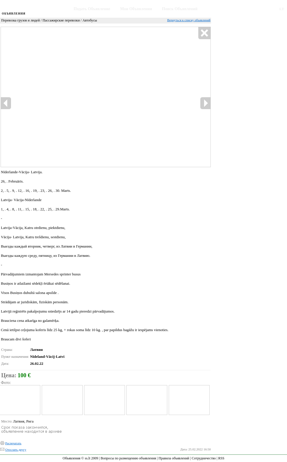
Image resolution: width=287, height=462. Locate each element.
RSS (221, 458)
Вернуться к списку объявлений (188, 20)
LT (281, 9)
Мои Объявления (136, 9)
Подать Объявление (92, 9)
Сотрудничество (204, 458)
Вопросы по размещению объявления (128, 458)
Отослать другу (15, 449)
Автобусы (89, 20)
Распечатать (13, 443)
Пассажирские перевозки (61, 20)
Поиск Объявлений (180, 9)
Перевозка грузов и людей (20, 20)
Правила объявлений (174, 458)
